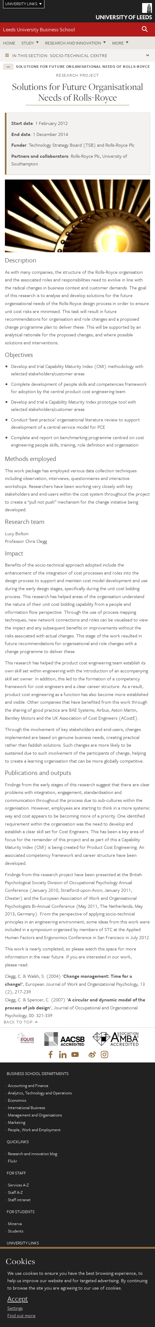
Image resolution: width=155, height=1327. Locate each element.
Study (27, 43)
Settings (15, 1308)
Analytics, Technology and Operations (40, 1093)
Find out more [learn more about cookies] (21, 1315)
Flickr (12, 1161)
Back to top (18, 1022)
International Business (26, 1108)
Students (15, 1231)
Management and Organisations (35, 1115)
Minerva (15, 1224)
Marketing (16, 1122)
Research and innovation (73, 43)
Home (9, 43)
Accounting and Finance (28, 1085)
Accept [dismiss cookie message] (17, 1298)
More (118, 43)
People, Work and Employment (34, 1130)
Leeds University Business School (39, 29)
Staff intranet (19, 1200)
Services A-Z (18, 1185)
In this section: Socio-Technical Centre (59, 55)
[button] (145, 29)
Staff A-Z (15, 1192)
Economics (17, 1100)
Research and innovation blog (32, 1154)
